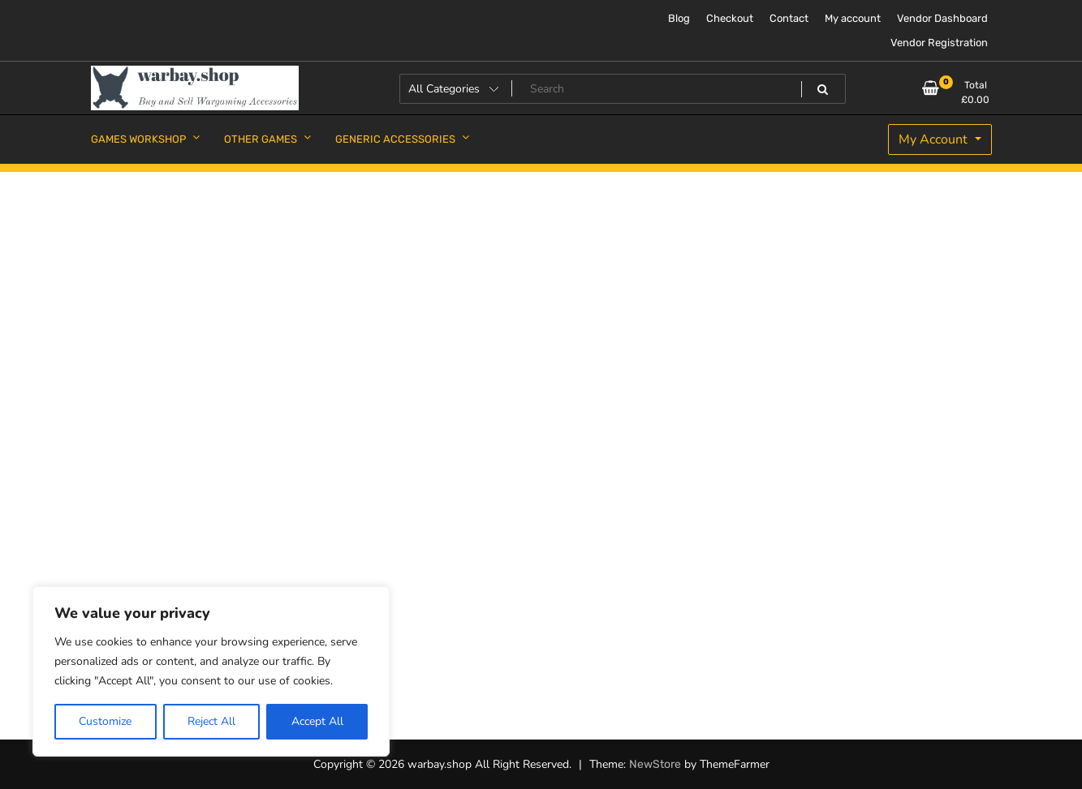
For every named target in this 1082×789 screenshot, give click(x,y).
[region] (211, 671)
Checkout (729, 18)
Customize (105, 721)
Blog (679, 18)
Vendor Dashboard (942, 18)
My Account (935, 139)
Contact (788, 18)
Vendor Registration (939, 42)
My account (853, 18)
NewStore (655, 764)
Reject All (211, 721)
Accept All (317, 721)
